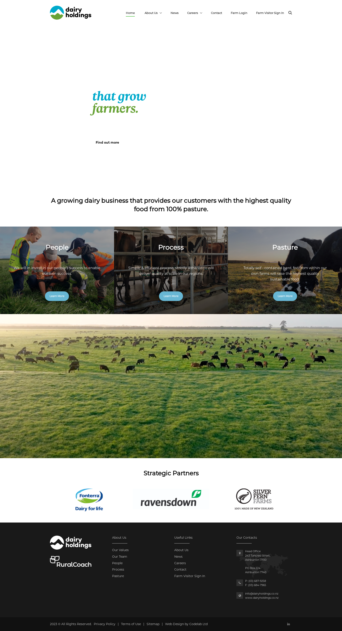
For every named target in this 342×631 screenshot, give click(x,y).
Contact (216, 13)
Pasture (118, 576)
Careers (192, 13)
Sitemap (153, 624)
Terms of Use (131, 624)
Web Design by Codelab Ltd (186, 624)
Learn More (57, 296)
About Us (151, 13)
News (174, 13)
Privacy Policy (104, 624)
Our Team (119, 557)
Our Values (120, 550)
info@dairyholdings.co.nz (261, 593)
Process (118, 569)
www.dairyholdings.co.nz (262, 597)
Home (130, 13)
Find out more (107, 143)
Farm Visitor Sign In (270, 13)
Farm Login (239, 13)
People (117, 563)
